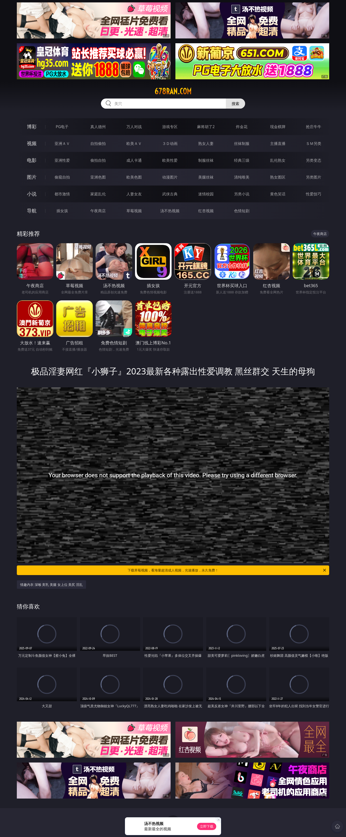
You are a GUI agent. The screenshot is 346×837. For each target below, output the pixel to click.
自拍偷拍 (98, 143)
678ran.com (173, 91)
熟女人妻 (206, 143)
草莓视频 (134, 210)
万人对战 (134, 126)
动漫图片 (170, 177)
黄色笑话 (277, 194)
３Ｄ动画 (170, 143)
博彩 (32, 126)
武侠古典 (170, 194)
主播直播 (277, 143)
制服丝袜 (206, 160)
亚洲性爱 (62, 160)
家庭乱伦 (98, 194)
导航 (32, 210)
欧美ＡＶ (134, 143)
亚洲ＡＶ (62, 143)
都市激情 (62, 194)
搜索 (235, 103)
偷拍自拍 (98, 160)
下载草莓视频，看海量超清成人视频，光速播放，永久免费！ (227, 570)
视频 (32, 143)
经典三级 (241, 160)
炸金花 (241, 126)
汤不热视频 (169, 210)
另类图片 (313, 177)
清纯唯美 (241, 177)
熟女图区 (277, 177)
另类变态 (313, 160)
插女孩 (62, 210)
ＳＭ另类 (313, 143)
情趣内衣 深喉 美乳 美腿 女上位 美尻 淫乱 (51, 584)
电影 (32, 160)
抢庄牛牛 (313, 126)
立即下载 (206, 826)
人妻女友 (134, 194)
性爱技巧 (313, 194)
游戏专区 (170, 126)
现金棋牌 (277, 126)
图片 (32, 177)
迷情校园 (206, 194)
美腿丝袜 (206, 177)
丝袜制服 (241, 143)
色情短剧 (241, 210)
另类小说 (241, 194)
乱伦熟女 (277, 160)
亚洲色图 (98, 177)
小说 (32, 194)
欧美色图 (134, 177)
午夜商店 (98, 210)
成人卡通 (134, 160)
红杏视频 (206, 210)
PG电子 (62, 126)
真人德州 (98, 126)
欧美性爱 (170, 160)
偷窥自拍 (62, 177)
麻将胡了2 (206, 126)
